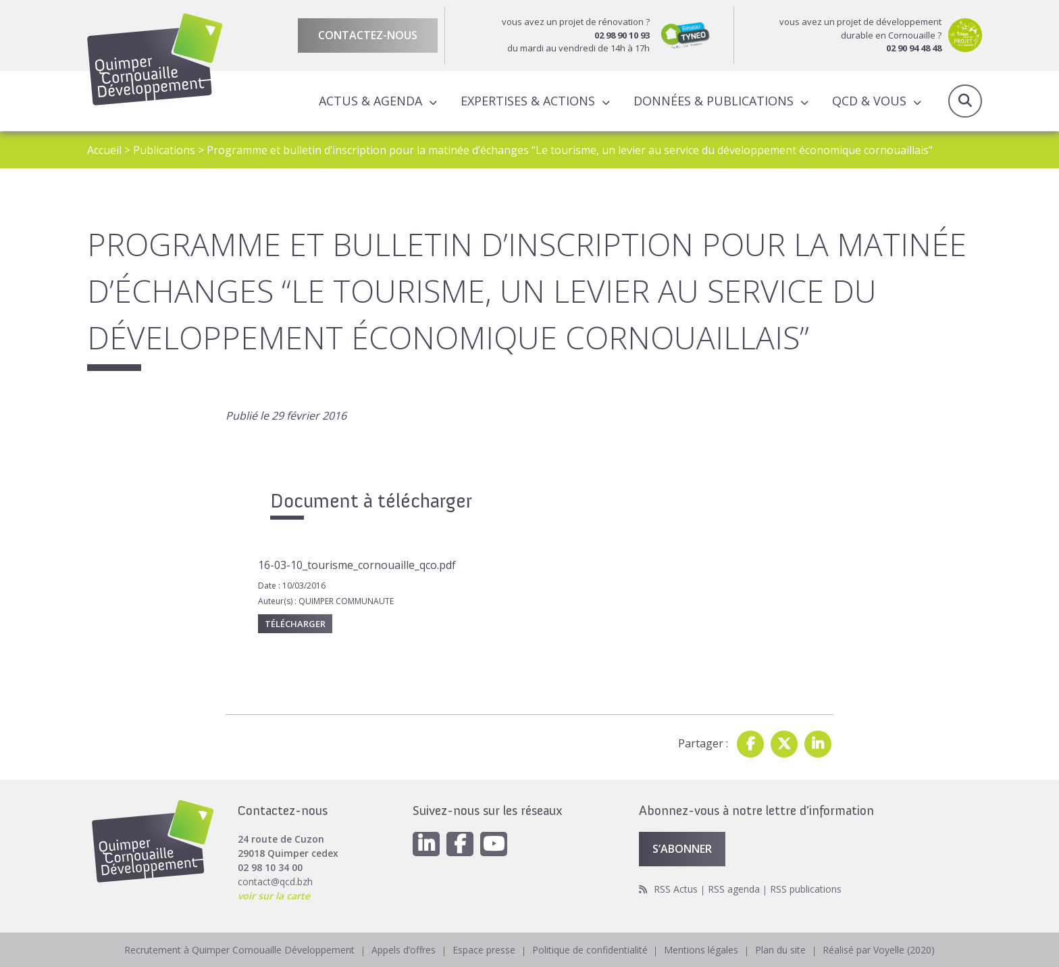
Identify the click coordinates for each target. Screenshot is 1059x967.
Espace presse (484, 949)
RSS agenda (734, 889)
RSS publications (806, 889)
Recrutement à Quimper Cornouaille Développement (239, 949)
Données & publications (714, 101)
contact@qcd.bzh (275, 881)
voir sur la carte (274, 895)
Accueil (104, 150)
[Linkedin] (426, 844)
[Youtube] (493, 844)
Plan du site (781, 949)
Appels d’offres (403, 949)
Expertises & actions (528, 101)
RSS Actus (676, 889)
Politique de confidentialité (590, 949)
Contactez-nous (367, 35)
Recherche (965, 101)
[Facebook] (459, 844)
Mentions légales (702, 949)
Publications (164, 150)
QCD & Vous (869, 101)
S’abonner (682, 848)
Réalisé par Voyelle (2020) (879, 949)
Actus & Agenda (370, 101)
